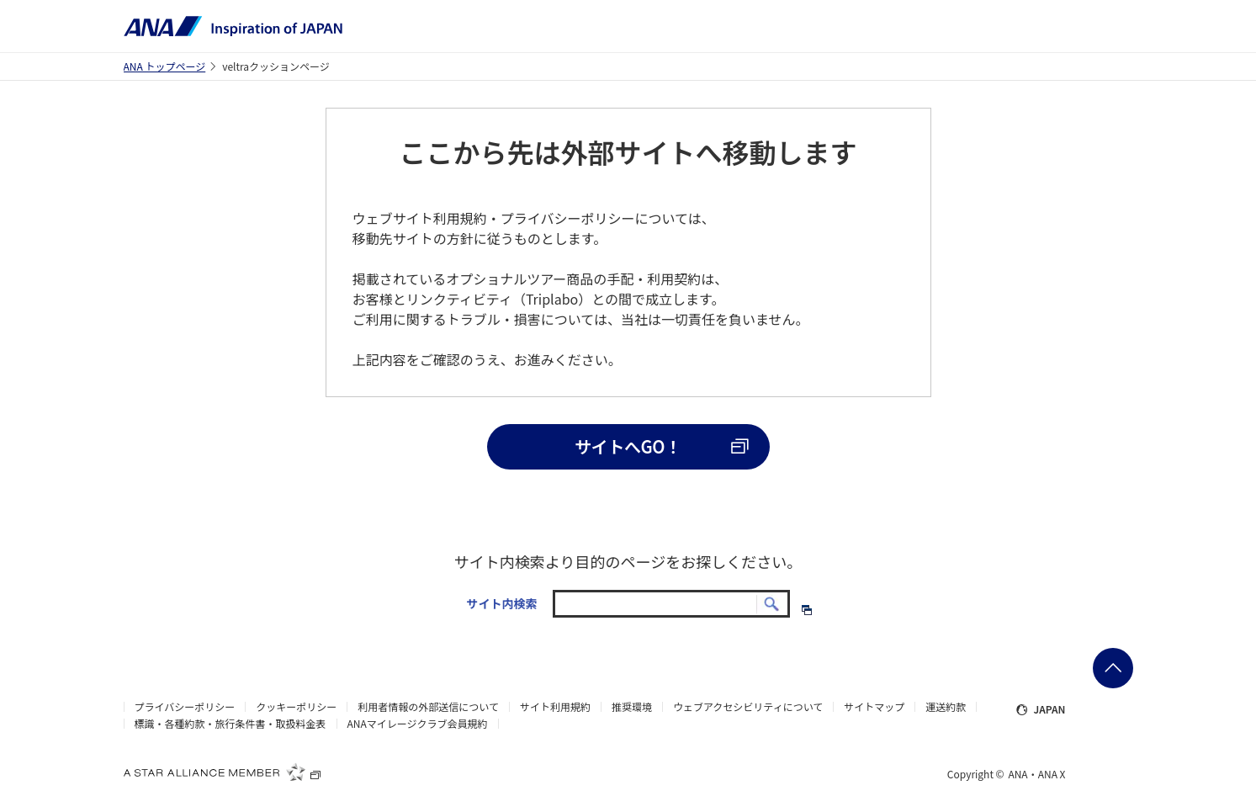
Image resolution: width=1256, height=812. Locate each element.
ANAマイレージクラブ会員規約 (417, 724)
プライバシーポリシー (185, 707)
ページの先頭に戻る (1113, 668)
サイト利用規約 (555, 707)
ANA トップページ (165, 66)
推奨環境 (632, 707)
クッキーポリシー (296, 707)
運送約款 (945, 707)
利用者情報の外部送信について (428, 707)
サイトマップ (874, 707)
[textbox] (671, 604)
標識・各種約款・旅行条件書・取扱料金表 (230, 724)
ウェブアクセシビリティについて (748, 707)
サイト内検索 (501, 603)
